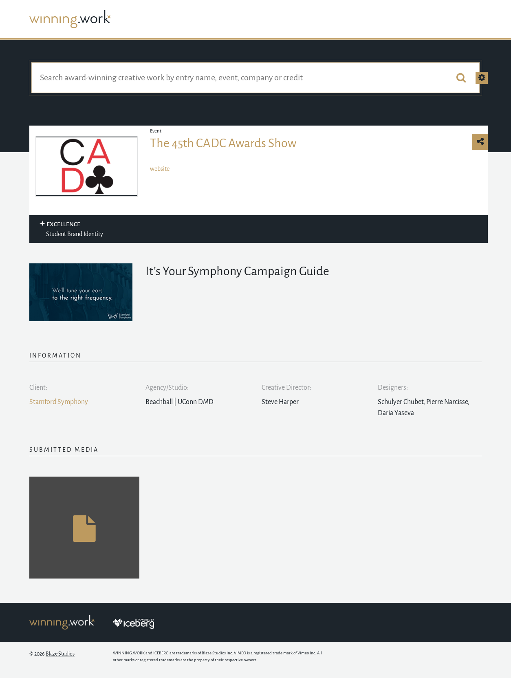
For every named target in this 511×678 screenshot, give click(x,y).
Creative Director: (286, 387)
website (160, 169)
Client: (38, 387)
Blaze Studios (60, 654)
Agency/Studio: (167, 387)
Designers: (393, 387)
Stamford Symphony (58, 402)
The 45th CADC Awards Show (223, 143)
